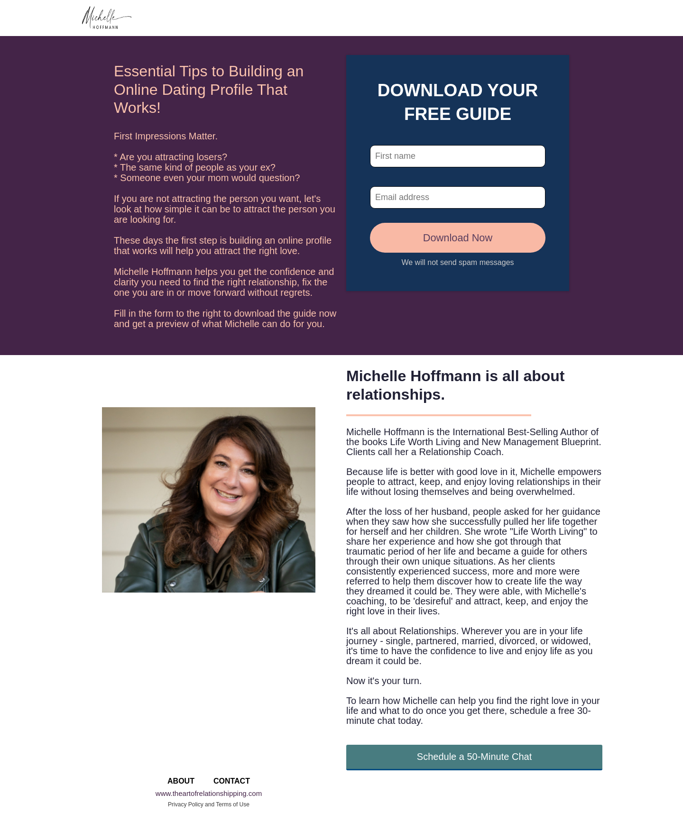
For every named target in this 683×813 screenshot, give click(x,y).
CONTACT (231, 781)
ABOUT (180, 781)
